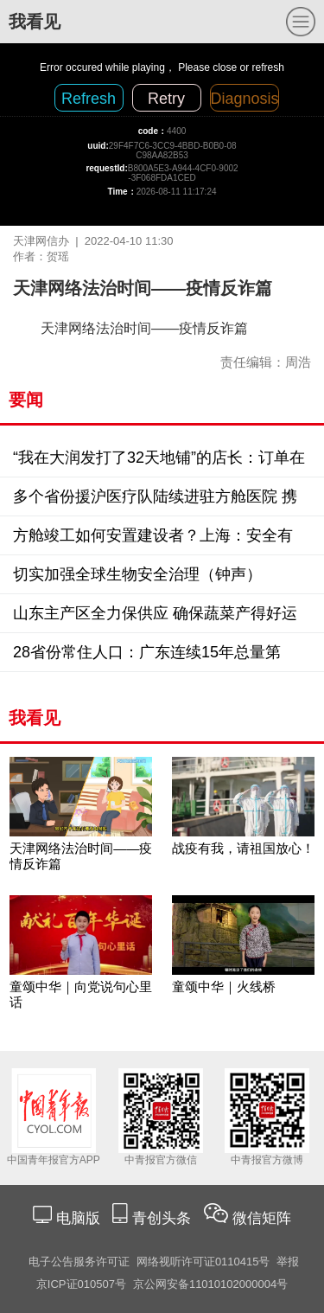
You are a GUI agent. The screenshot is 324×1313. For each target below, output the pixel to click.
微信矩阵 (261, 1218)
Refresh (88, 98)
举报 (287, 1261)
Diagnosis (245, 98)
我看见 (34, 21)
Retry (166, 98)
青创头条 (163, 1218)
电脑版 (78, 1218)
